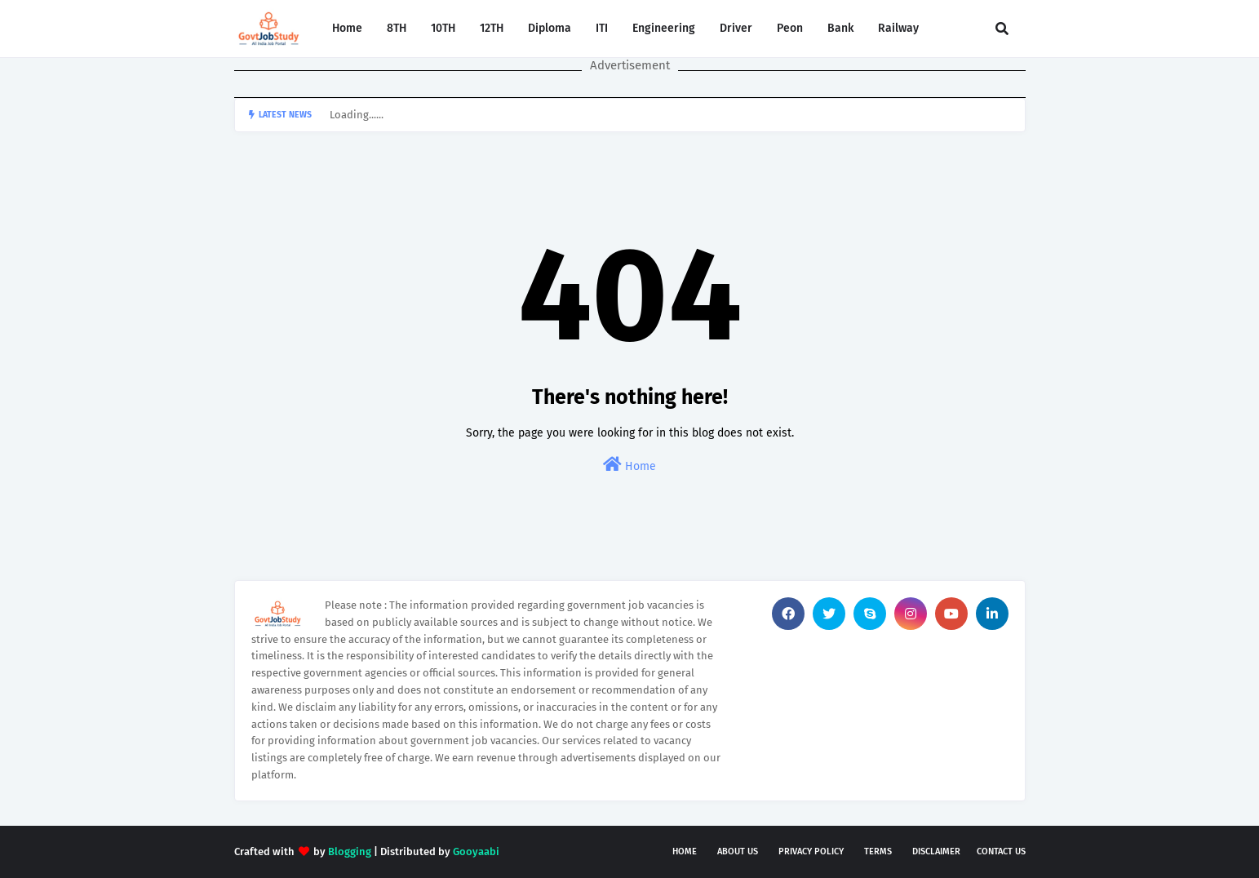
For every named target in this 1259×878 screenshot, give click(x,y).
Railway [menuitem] (898, 28)
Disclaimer (936, 851)
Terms (878, 851)
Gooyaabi (476, 851)
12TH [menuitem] (491, 28)
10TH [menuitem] (443, 28)
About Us (737, 851)
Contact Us (1001, 851)
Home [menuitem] (347, 28)
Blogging (349, 851)
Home (629, 464)
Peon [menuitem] (790, 28)
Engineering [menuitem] (663, 28)
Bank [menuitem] (840, 28)
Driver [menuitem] (736, 28)
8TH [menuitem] (396, 28)
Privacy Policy (811, 851)
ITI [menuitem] (602, 28)
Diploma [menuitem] (549, 28)
